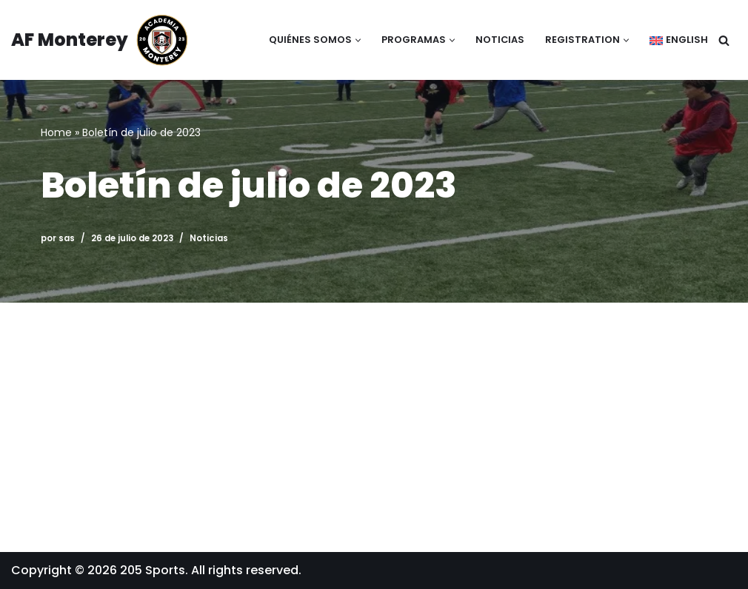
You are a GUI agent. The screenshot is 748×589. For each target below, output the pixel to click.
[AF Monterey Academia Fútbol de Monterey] (100, 40)
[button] (358, 40)
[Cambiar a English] (679, 40)
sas (67, 238)
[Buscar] (723, 40)
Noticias (499, 39)
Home (56, 132)
